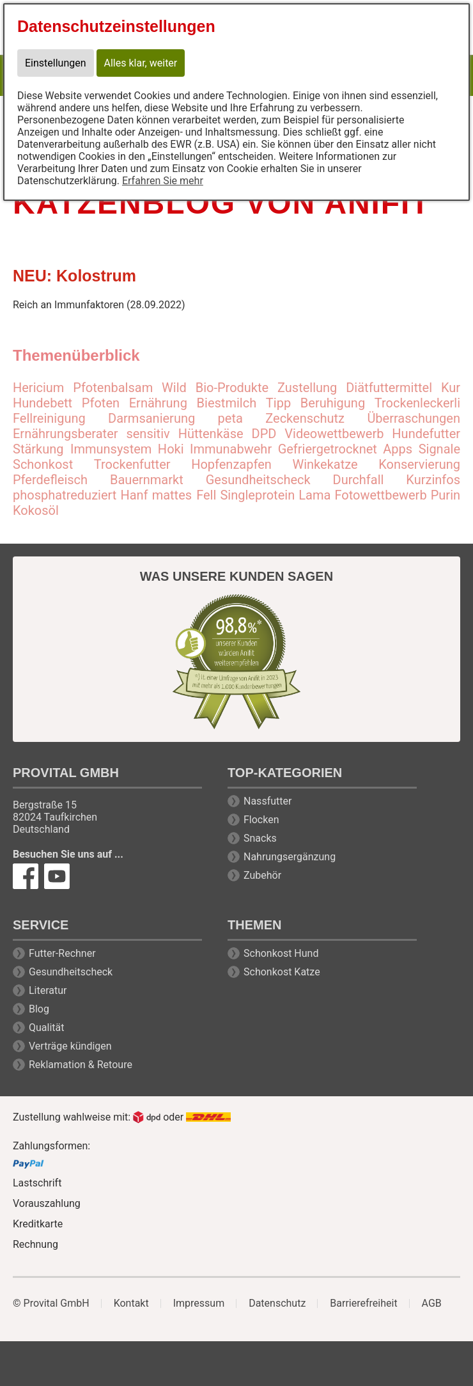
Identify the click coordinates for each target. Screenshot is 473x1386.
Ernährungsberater (65, 433)
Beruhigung (332, 403)
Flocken (261, 820)
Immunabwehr (231, 449)
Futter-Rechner (62, 953)
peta (230, 418)
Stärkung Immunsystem (82, 449)
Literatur (48, 990)
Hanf (134, 495)
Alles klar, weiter (141, 63)
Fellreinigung (49, 418)
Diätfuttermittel (389, 387)
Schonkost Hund (281, 953)
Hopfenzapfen (231, 464)
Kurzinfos (433, 479)
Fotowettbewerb (380, 495)
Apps (397, 449)
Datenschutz (277, 1303)
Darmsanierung (151, 418)
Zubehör (262, 875)
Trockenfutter (132, 464)
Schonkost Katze (282, 972)
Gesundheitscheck (258, 479)
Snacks (260, 838)
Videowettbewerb (334, 433)
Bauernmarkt (146, 479)
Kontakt (131, 1303)
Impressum (199, 1303)
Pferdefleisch (50, 479)
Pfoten (101, 403)
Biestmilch (227, 403)
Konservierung (419, 464)
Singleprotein (257, 495)
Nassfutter (267, 801)
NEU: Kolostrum (74, 276)
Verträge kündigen (70, 1046)
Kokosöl (36, 510)
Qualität (46, 1027)
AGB (432, 1303)
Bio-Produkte (232, 387)
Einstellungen (55, 63)
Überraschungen (413, 418)
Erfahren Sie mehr (162, 181)
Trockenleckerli (417, 403)
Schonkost (43, 464)
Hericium (38, 387)
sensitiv (147, 433)
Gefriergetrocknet (327, 449)
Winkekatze (324, 464)
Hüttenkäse (211, 433)
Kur (450, 387)
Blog (39, 1009)
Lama (314, 495)
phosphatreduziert (64, 495)
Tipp (278, 403)
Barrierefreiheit (363, 1303)
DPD (264, 433)
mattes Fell (184, 495)
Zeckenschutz (305, 418)
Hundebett (42, 403)
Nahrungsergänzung (290, 857)
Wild (174, 387)
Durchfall (358, 479)
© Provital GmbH (51, 1303)
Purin (445, 495)
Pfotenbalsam (113, 387)
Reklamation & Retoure (80, 1065)
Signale (439, 449)
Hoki (171, 449)
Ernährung (158, 403)
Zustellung (307, 387)
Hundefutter (426, 433)
